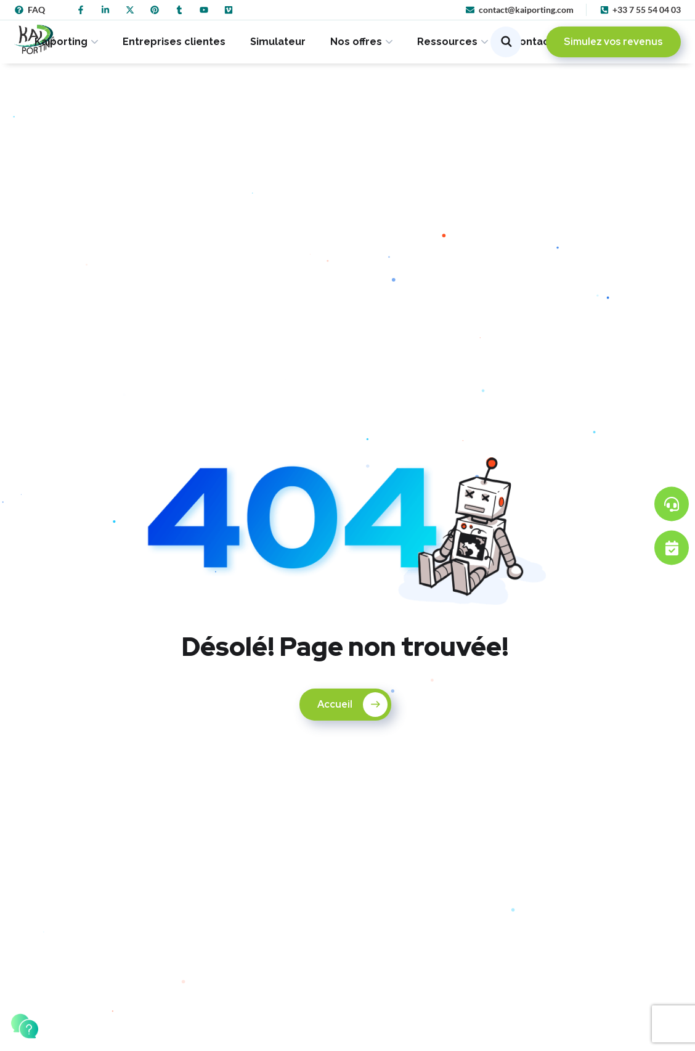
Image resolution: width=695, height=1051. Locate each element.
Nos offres (356, 41)
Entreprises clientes (174, 41)
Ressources (447, 41)
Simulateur (278, 41)
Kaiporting (61, 41)
